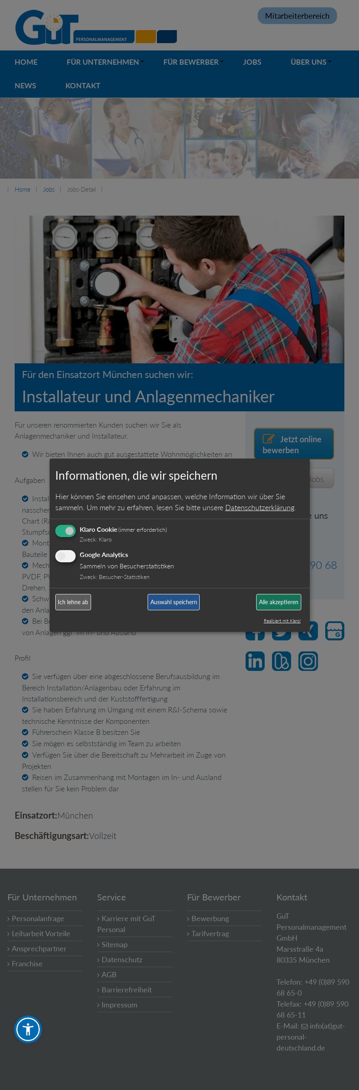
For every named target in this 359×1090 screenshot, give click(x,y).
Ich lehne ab (73, 602)
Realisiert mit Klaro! (282, 620)
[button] (28, 1029)
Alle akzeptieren (278, 602)
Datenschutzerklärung (259, 507)
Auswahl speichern (173, 602)
